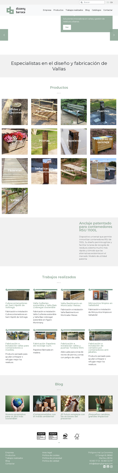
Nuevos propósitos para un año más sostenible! (15, 416)
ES (108, 2)
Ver (67, 27)
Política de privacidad (52, 458)
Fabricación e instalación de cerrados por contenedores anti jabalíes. (98, 348)
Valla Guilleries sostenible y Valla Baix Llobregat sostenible (45, 305)
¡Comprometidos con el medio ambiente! (44, 415)
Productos (58, 10)
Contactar (108, 10)
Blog (87, 10)
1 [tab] (59, 442)
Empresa (47, 10)
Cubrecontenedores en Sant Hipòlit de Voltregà (16, 305)
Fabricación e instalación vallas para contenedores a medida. (17, 347)
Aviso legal (47, 452)
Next (114, 35)
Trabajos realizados (74, 10)
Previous (4, 35)
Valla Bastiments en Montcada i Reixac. (71, 304)
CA (111, 2)
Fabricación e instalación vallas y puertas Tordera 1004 (72, 346)
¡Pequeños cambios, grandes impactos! (99, 415)
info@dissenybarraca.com (101, 464)
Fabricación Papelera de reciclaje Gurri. (44, 345)
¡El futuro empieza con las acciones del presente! (73, 416)
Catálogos (96, 10)
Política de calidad (50, 461)
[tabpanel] (41, 436)
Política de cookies (50, 455)
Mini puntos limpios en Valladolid (100, 304)
